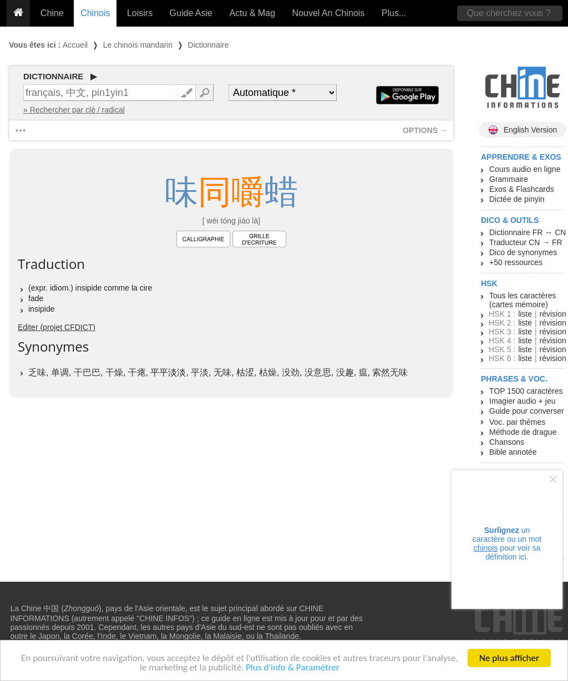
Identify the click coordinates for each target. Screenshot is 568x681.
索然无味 (390, 372)
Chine (52, 13)
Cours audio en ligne (524, 169)
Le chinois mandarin (138, 44)
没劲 (291, 372)
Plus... (394, 13)
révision (552, 313)
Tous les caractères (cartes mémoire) (522, 300)
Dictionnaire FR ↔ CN (527, 232)
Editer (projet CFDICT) (56, 327)
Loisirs (140, 13)
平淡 (200, 372)
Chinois (95, 13)
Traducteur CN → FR (525, 242)
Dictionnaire (208, 44)
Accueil (75, 44)
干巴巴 (87, 372)
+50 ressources (515, 262)
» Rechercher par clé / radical (74, 109)
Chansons (506, 442)
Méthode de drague (522, 432)
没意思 (318, 372)
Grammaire (508, 179)
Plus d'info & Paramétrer (292, 670)
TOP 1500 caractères (526, 391)
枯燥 (268, 372)
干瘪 (137, 372)
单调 (60, 372)
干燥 (114, 372)
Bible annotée (513, 452)
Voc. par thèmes (517, 422)
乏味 (37, 372)
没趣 (345, 372)
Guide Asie (191, 13)
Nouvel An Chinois (328, 13)
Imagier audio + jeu (522, 401)
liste (525, 313)
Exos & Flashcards (521, 189)
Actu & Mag (252, 13)
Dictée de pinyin (517, 199)
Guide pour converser (526, 410)
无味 (222, 372)
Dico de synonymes (523, 252)
